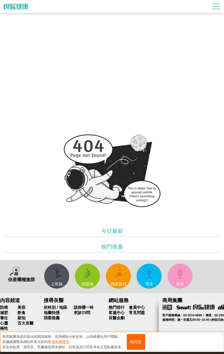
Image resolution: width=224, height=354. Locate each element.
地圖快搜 (52, 312)
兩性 (4, 328)
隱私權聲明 (60, 342)
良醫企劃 (117, 318)
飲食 (21, 312)
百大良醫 (25, 323)
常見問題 (137, 312)
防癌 (4, 307)
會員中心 (137, 307)
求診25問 (82, 312)
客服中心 (117, 312)
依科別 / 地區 (55, 307)
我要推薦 (52, 318)
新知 (21, 318)
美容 (21, 307)
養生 (4, 318)
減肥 (4, 312)
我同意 (136, 342)
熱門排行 (117, 307)
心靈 (4, 323)
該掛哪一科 (84, 307)
